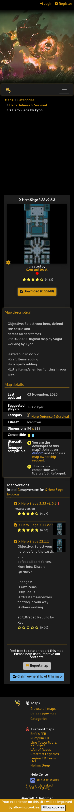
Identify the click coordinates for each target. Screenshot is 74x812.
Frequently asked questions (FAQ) (39, 787)
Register (63, 4)
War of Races (40, 750)
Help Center (39, 774)
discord (37, 454)
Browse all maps (43, 709)
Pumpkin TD (39, 738)
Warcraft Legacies (44, 754)
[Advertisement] (37, 45)
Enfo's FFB (38, 734)
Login (46, 4)
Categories (25, 100)
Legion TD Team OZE (43, 760)
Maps (9, 100)
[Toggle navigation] (64, 90)
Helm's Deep (40, 766)
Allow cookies (53, 808)
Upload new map (43, 714)
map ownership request (44, 459)
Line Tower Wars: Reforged (43, 744)
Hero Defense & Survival (28, 106)
